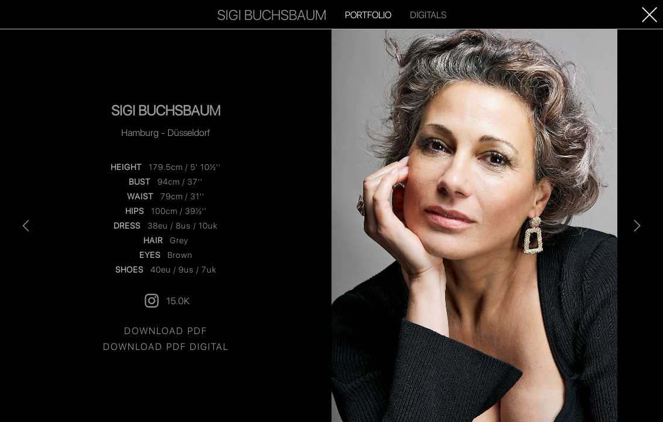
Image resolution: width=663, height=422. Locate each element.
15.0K (166, 300)
